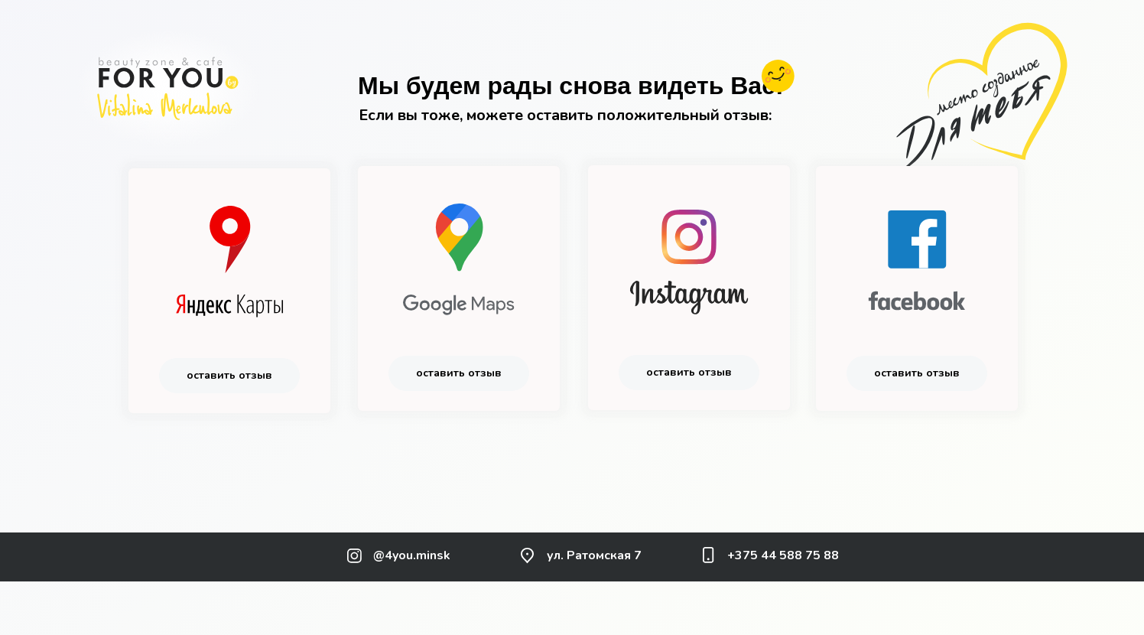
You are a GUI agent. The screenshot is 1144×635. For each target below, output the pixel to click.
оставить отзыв (229, 375)
